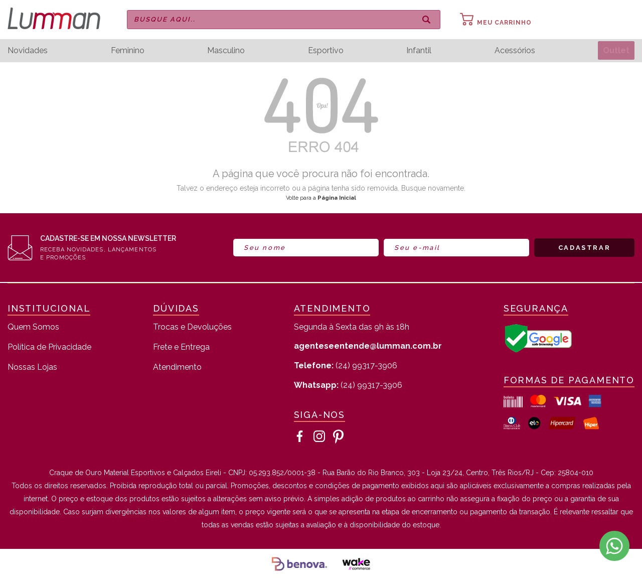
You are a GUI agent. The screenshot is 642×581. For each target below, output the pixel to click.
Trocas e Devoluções (192, 327)
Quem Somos (33, 327)
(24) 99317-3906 (345, 365)
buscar (426, 20)
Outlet (615, 50)
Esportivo (324, 51)
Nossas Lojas (32, 367)
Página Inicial (336, 198)
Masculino (225, 51)
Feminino (127, 51)
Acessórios (513, 51)
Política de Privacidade (49, 347)
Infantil (417, 51)
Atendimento (177, 367)
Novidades (28, 51)
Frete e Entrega (181, 347)
